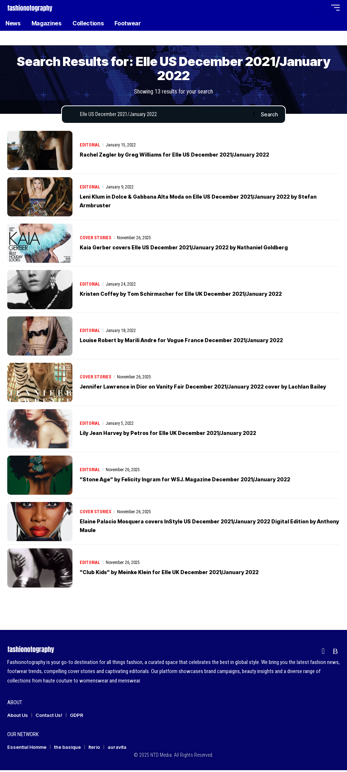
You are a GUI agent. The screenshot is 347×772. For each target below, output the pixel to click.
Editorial (90, 146)
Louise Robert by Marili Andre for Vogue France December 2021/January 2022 (201, 341)
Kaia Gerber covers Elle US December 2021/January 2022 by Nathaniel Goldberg (205, 249)
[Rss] (335, 652)
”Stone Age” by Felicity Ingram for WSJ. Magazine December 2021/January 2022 (205, 481)
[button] (306, 7)
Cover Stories (95, 239)
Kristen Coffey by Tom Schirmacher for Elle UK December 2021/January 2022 (199, 295)
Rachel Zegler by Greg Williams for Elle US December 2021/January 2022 (193, 156)
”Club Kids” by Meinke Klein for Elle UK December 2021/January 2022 (187, 573)
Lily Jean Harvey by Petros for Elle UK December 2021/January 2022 (185, 434)
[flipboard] (323, 652)
